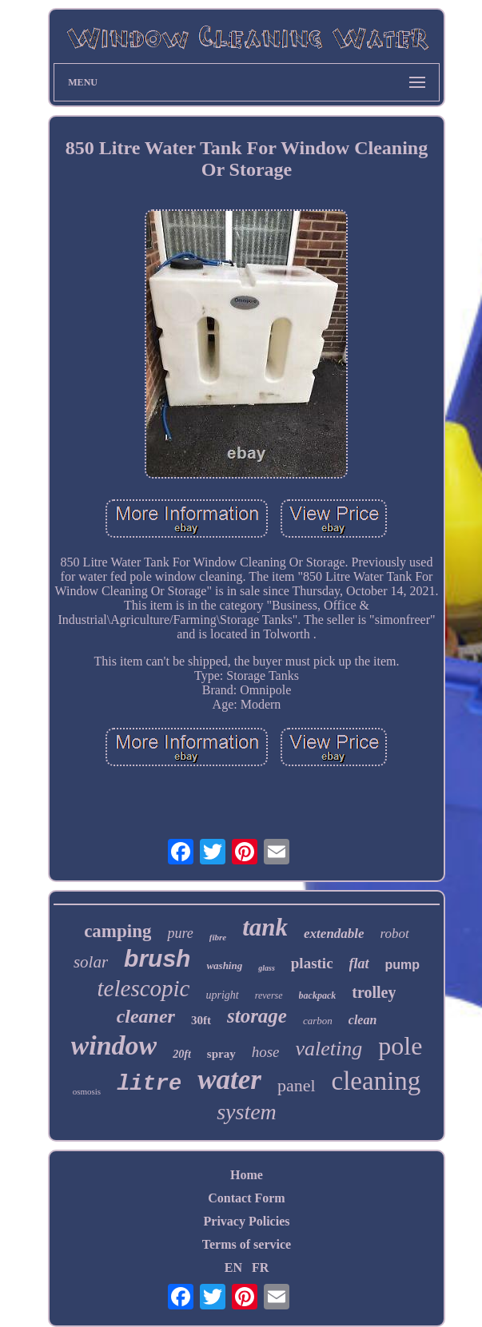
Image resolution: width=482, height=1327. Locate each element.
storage (257, 1016)
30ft (201, 1020)
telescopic (144, 988)
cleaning (376, 1081)
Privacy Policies (247, 1221)
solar (91, 961)
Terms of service (246, 1244)
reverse (269, 995)
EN (233, 1267)
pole (400, 1045)
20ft (182, 1054)
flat (359, 963)
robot (394, 933)
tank (265, 927)
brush (157, 958)
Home (246, 1175)
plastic (312, 963)
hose (266, 1051)
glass (266, 967)
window (114, 1045)
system (247, 1111)
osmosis (87, 1091)
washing (224, 965)
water (229, 1079)
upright (222, 995)
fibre (217, 937)
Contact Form (246, 1198)
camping (117, 931)
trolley (374, 992)
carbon (318, 1021)
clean (363, 1020)
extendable (334, 933)
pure (180, 933)
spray (221, 1053)
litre (149, 1084)
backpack (318, 995)
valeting (329, 1048)
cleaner (146, 1016)
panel (296, 1085)
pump (402, 964)
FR (260, 1267)
